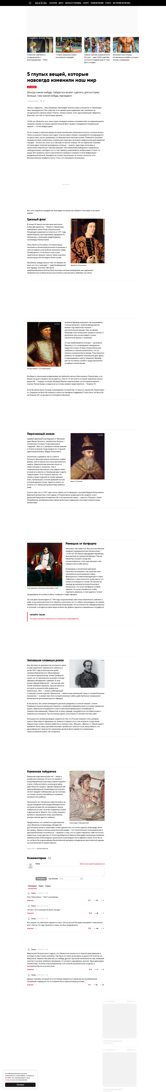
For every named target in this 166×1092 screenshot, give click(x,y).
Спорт (86, 3)
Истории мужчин (121, 3)
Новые (41, 886)
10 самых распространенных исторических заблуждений (54, 619)
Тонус (108, 3)
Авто (61, 3)
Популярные (32, 886)
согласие (8, 1080)
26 (42, 101)
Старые (48, 886)
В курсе (53, 3)
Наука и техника (73, 3)
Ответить (30, 901)
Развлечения (97, 3)
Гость (33, 893)
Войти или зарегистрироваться (92, 864)
